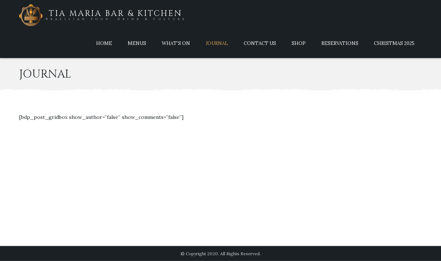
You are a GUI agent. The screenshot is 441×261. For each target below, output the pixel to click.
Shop (299, 43)
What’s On (176, 43)
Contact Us (260, 43)
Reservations (339, 43)
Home (104, 43)
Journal (217, 43)
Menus (137, 43)
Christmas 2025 (394, 43)
